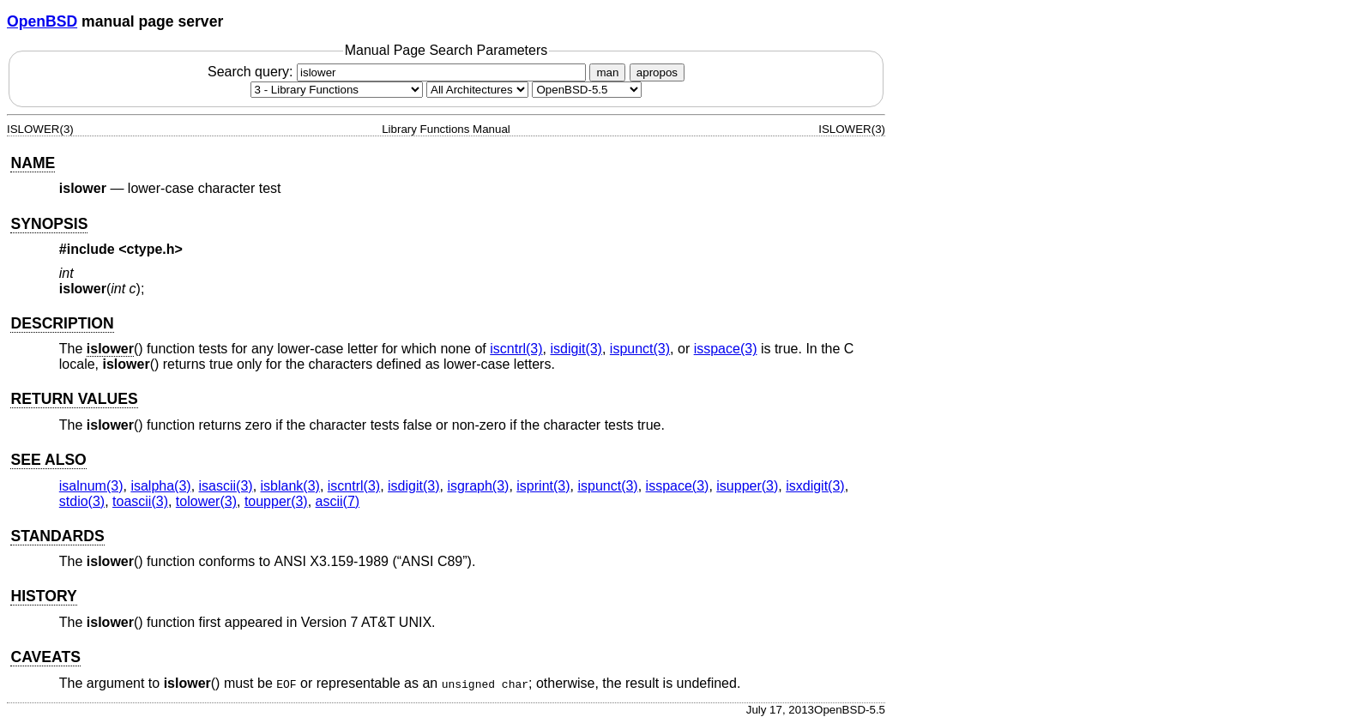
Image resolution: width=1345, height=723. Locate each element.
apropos (657, 72)
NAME (32, 163)
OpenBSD (42, 21)
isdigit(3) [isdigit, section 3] (575, 348)
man (607, 72)
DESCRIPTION (61, 323)
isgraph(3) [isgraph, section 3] (478, 486)
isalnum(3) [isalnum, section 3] (91, 486)
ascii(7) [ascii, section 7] (338, 501)
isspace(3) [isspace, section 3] (725, 348)
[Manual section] (336, 89)
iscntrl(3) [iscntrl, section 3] (516, 348)
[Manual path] (587, 89)
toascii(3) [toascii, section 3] (140, 501)
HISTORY (43, 596)
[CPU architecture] (477, 89)
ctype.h (151, 249)
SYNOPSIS (48, 223)
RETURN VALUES (73, 398)
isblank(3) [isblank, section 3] (290, 486)
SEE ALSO (48, 459)
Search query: (399, 71)
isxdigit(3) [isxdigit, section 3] (815, 486)
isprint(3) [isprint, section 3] (543, 486)
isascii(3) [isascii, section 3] (226, 486)
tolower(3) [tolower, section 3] (206, 501)
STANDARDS (57, 536)
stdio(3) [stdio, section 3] (82, 501)
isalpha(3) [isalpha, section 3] (160, 486)
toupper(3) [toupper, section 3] (276, 501)
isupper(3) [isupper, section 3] (747, 486)
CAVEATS (45, 657)
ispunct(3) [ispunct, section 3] (640, 348)
